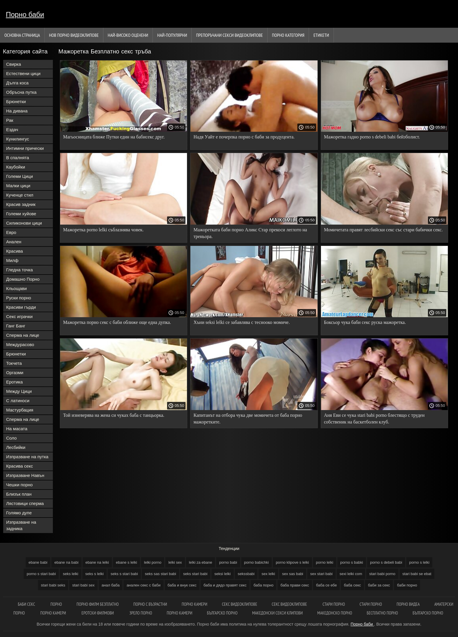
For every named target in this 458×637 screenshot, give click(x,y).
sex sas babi (292, 574)
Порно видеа (408, 604)
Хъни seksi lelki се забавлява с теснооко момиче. (241, 322)
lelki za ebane (200, 562)
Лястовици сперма (25, 503)
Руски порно (18, 297)
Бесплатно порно (382, 613)
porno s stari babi (41, 574)
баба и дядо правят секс (225, 585)
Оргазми (14, 372)
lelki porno (152, 562)
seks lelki (70, 574)
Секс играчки (19, 316)
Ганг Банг (15, 325)
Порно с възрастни (150, 604)
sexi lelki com (351, 574)
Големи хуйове (21, 213)
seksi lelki (222, 574)
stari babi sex (83, 585)
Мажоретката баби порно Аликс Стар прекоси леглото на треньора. (250, 233)
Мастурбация (19, 409)
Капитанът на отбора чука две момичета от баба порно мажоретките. (247, 418)
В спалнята (17, 157)
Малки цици (18, 185)
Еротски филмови (98, 613)
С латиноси (18, 400)
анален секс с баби (143, 585)
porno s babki (351, 562)
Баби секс (27, 604)
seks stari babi (195, 574)
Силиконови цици (24, 223)
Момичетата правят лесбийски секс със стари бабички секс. (383, 229)
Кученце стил (19, 194)
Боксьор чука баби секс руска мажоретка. (365, 322)
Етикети (321, 35)
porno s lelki (419, 562)
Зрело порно (140, 613)
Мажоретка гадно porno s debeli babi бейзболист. (372, 136)
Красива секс (19, 466)
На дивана (16, 110)
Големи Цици (19, 176)
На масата (16, 428)
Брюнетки (16, 101)
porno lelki (324, 562)
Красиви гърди (21, 307)
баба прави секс (294, 585)
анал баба (111, 585)
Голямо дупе (19, 512)
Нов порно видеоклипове (74, 35)
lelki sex (175, 562)
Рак (9, 120)
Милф (12, 260)
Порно (56, 604)
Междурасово (20, 344)
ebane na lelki (97, 562)
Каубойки (15, 166)
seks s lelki (94, 574)
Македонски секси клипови (277, 613)
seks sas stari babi (160, 574)
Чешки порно (19, 484)
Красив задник (21, 204)
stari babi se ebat (417, 574)
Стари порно (333, 604)
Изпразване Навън (25, 475)
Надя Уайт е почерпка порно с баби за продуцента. (243, 136)
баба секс (352, 585)
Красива (14, 251)
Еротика (14, 381)
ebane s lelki (126, 562)
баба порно (263, 585)
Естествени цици (23, 73)
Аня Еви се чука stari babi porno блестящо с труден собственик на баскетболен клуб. (374, 418)
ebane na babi (66, 562)
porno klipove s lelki (292, 562)
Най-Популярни (172, 35)
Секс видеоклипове (239, 604)
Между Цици (19, 391)
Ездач (12, 129)
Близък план (19, 494)
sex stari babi (321, 574)
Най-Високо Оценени (128, 35)
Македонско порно (334, 613)
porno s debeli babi (386, 562)
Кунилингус (17, 138)
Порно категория (288, 35)
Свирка (13, 64)
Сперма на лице (22, 335)
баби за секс (379, 585)
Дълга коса (17, 82)
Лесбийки (15, 447)
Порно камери (194, 604)
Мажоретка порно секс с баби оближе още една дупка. (117, 322)
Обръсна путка (21, 92)
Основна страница (22, 35)
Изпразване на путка (27, 456)
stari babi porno (382, 574)
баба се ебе (326, 585)
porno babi (228, 562)
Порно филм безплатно (98, 604)
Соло (11, 437)
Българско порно (222, 613)
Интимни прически (25, 148)
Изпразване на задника (21, 525)
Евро (11, 232)
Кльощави (16, 288)
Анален (13, 241)
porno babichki (256, 562)
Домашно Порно (22, 279)
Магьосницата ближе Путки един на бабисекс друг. (114, 136)
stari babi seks (53, 585)
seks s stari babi (124, 574)
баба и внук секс (182, 585)
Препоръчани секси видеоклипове (229, 35)
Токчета (14, 363)
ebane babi (38, 562)
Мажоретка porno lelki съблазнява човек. (103, 229)
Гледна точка (19, 269)
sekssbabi (246, 574)
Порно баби (25, 14)
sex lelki (268, 574)
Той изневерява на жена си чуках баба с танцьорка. (113, 415)
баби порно (407, 585)
